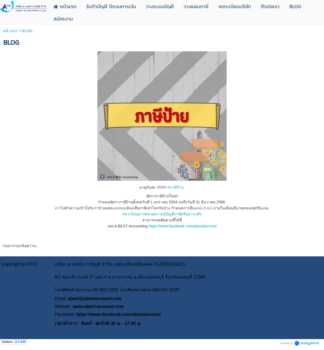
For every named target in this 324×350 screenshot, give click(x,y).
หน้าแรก (10, 31)
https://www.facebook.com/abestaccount (183, 226)
